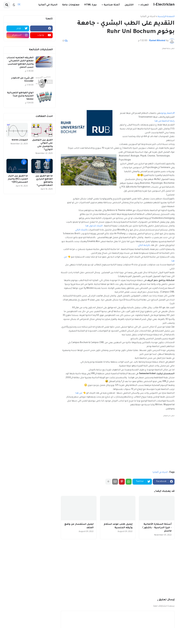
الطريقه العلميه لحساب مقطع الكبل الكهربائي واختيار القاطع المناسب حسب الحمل (20, 63)
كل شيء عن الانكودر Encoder (22, 79)
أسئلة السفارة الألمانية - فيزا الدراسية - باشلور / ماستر (157, 527)
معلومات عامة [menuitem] (70, 5)
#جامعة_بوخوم (167, 113)
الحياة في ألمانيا (147, 16)
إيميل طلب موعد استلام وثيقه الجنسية (118, 526)
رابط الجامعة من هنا (165, 121)
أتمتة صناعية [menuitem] (112, 5)
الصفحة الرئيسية (166, 16)
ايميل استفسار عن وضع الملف (79, 526)
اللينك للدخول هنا (94, 226)
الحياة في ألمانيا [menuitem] (47, 5)
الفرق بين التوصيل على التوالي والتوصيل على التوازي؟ (42, 145)
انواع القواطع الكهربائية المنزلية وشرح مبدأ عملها (20, 96)
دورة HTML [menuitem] (90, 5)
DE (19, 5)
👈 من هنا (80, 393)
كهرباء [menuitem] (144, 5)
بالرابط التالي (144, 245)
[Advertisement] (118, 75)
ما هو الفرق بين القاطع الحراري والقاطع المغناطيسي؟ (44, 181)
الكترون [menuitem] (129, 5)
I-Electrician (164, 5)
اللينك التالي (81, 230)
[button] (14, 5)
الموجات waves (20, 140)
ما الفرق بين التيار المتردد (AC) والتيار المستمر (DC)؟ (18, 179)
